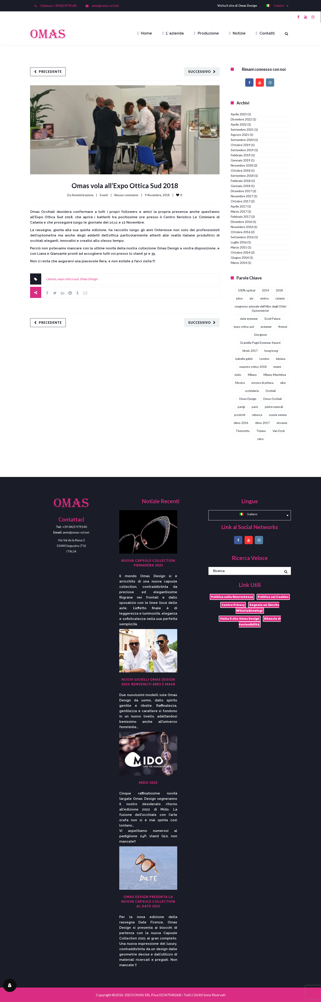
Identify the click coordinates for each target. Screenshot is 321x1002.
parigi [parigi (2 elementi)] (241, 407)
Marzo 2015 (239, 247)
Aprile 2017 (239, 206)
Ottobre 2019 (240, 145)
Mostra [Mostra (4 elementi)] (240, 383)
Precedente (50, 71)
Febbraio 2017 (241, 216)
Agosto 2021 (240, 134)
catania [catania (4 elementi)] (280, 298)
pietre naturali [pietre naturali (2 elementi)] (274, 407)
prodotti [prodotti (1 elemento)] (239, 415)
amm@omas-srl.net (105, 6)
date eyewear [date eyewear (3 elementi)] (249, 318)
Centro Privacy (233, 605)
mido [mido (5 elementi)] (238, 375)
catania (51, 279)
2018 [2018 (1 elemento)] (279, 290)
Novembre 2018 (242, 165)
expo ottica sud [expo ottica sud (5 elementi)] (244, 326)
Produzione (206, 33)
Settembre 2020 (242, 140)
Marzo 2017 (239, 211)
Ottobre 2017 (240, 201)
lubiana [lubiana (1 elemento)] (280, 358)
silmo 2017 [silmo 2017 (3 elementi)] (262, 423)
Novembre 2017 (242, 196)
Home (144, 33)
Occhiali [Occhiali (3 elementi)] (270, 391)
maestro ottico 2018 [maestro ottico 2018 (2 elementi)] (253, 367)
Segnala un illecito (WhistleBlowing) (257, 607)
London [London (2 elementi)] (264, 358)
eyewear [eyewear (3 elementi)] (266, 326)
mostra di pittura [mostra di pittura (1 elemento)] (262, 383)
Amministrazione (82, 195)
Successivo (199, 71)
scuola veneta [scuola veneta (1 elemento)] (278, 415)
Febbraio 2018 (241, 181)
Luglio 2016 (239, 242)
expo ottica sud (67, 279)
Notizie (237, 33)
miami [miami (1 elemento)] (277, 367)
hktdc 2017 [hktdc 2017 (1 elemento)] (250, 350)
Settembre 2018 (242, 175)
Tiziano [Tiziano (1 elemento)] (261, 431)
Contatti (265, 33)
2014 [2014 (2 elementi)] (265, 290)
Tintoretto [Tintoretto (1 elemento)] (243, 431)
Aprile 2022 (239, 124)
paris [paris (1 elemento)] (255, 407)
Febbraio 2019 (241, 155)
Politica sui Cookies (273, 597)
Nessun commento (126, 195)
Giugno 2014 (240, 257)
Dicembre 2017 (241, 191)
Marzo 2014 (239, 263)
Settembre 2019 (242, 150)
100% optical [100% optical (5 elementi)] (246, 290)
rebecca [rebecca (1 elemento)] (257, 415)
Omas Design (89, 279)
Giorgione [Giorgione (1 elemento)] (260, 334)
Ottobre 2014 (240, 252)
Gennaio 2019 (240, 160)
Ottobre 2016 (240, 232)
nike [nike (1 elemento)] (283, 383)
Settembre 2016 (242, 237)
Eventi (104, 195)
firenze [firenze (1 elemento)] (282, 326)
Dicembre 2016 (241, 222)
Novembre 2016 (242, 227)
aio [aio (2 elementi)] (251, 298)
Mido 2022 (148, 782)
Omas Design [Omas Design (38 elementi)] (247, 399)
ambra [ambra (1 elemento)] (264, 298)
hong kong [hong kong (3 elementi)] (271, 350)
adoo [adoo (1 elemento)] (239, 298)
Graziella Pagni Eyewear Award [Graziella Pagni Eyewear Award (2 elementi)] (260, 342)
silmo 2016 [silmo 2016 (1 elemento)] (241, 423)
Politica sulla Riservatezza (232, 597)
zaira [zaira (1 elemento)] (260, 439)
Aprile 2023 (239, 114)
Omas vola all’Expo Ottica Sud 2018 (125, 185)
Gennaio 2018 (240, 186)
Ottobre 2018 (240, 170)
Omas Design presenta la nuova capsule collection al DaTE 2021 (148, 901)
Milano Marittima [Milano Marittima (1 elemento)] (274, 375)
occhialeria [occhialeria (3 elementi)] (252, 391)
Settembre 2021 (242, 129)
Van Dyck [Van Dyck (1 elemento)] (279, 431)
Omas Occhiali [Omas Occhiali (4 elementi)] (272, 399)
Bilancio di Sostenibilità (260, 621)
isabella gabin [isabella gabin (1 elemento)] (244, 358)
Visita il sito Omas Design (239, 618)
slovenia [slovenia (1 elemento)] (281, 423)
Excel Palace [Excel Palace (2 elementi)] (272, 318)
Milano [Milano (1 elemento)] (252, 375)
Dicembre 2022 (241, 119)
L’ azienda (173, 33)
